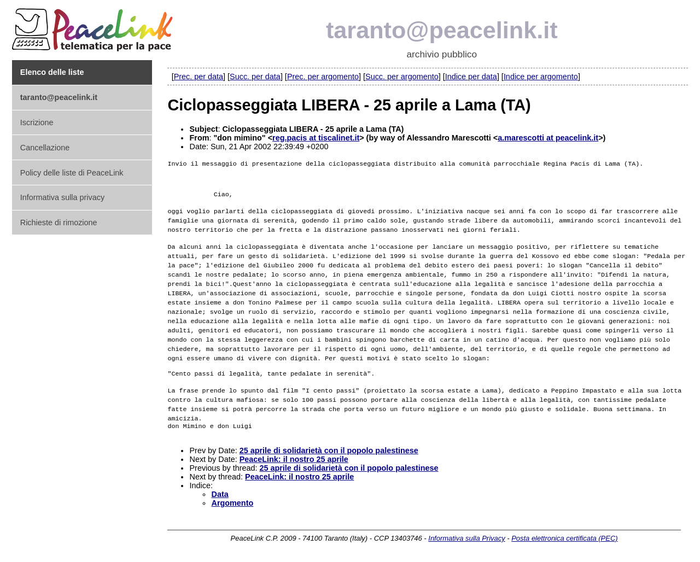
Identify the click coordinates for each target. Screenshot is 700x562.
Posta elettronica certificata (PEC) (564, 539)
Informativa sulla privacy (62, 197)
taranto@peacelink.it (442, 30)
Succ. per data (255, 76)
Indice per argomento (541, 76)
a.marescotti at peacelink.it (548, 137)
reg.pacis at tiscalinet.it (315, 137)
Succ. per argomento (402, 76)
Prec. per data (198, 76)
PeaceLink (94, 26)
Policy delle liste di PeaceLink (72, 172)
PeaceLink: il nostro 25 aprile (294, 459)
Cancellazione (44, 147)
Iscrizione (37, 122)
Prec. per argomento (323, 76)
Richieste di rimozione (58, 222)
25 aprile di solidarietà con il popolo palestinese (329, 451)
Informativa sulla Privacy (466, 539)
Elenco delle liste (52, 72)
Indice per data (471, 76)
